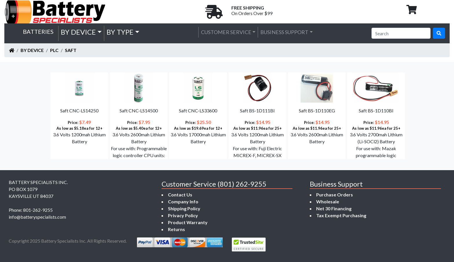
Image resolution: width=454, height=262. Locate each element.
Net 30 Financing (334, 208)
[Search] (401, 33)
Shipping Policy (184, 208)
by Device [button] (78, 32)
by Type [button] (120, 32)
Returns (176, 229)
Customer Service (226, 32)
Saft (70, 50)
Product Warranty (188, 222)
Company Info (183, 201)
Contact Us (180, 194)
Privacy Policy (183, 215)
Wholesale (327, 201)
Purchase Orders (334, 194)
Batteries (38, 31)
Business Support (284, 32)
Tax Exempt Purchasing (341, 215)
